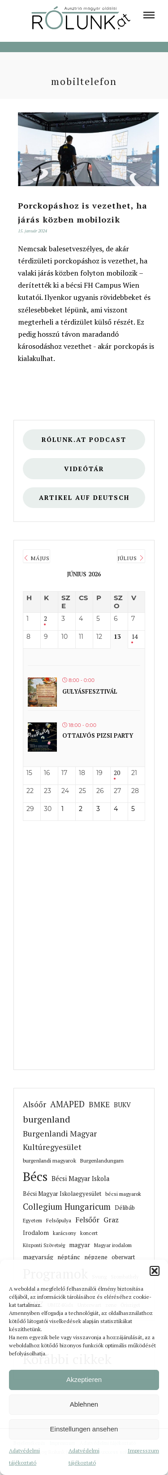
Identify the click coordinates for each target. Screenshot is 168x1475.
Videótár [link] (84, 468)
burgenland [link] (46, 1119)
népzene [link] (96, 1257)
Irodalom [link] (36, 1233)
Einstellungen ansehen (84, 1429)
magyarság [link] (38, 1257)
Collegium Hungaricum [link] (67, 1206)
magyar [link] (79, 1245)
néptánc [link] (68, 1257)
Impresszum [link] (143, 1450)
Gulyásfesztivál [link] (89, 691)
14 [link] (134, 637)
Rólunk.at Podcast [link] (84, 439)
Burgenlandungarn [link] (102, 1160)
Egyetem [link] (32, 1220)
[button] (154, 1270)
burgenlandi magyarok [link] (49, 1160)
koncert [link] (89, 1233)
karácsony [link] (64, 1233)
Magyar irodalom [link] (113, 1245)
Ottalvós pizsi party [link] (97, 735)
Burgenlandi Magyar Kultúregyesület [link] (60, 1140)
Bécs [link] (35, 1176)
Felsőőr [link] (87, 1220)
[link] (149, 15)
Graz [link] (111, 1220)
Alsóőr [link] (34, 1104)
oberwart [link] (123, 1257)
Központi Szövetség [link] (44, 1245)
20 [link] (117, 773)
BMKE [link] (99, 1104)
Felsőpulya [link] (58, 1220)
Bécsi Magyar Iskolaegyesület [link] (62, 1194)
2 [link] (45, 619)
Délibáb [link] (125, 1207)
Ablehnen (84, 1404)
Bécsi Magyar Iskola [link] (80, 1178)
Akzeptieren (84, 1379)
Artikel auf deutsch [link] (84, 497)
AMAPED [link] (67, 1104)
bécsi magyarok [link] (123, 1193)
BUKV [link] (122, 1105)
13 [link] (117, 637)
